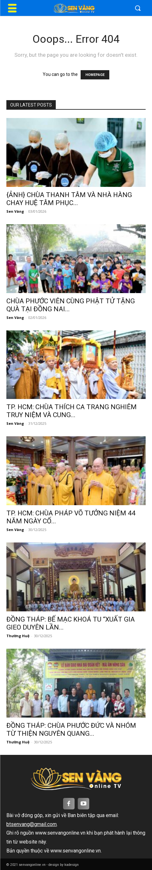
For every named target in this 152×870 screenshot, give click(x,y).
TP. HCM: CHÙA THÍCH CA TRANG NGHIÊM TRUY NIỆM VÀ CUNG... (71, 411)
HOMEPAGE (95, 75)
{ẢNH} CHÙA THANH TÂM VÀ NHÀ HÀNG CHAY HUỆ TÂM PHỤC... (69, 199)
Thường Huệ (18, 635)
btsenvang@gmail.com (31, 824)
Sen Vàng (15, 211)
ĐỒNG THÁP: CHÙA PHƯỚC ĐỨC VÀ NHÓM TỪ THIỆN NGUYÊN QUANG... (71, 729)
